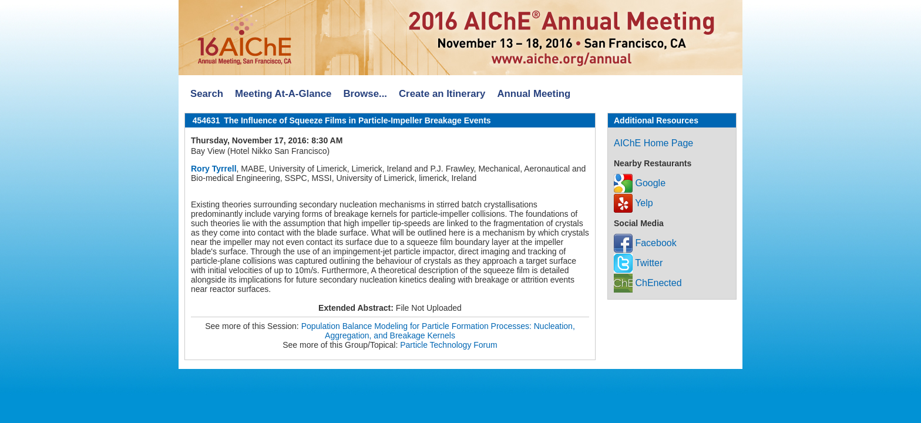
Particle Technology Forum (448, 345)
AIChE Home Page (653, 143)
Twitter (638, 263)
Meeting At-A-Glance (283, 93)
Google (639, 183)
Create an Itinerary (442, 93)
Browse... (365, 93)
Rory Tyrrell (214, 168)
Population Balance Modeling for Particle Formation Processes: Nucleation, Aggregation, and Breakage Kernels (438, 330)
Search (206, 93)
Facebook (645, 243)
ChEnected (648, 283)
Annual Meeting (533, 93)
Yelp (633, 203)
